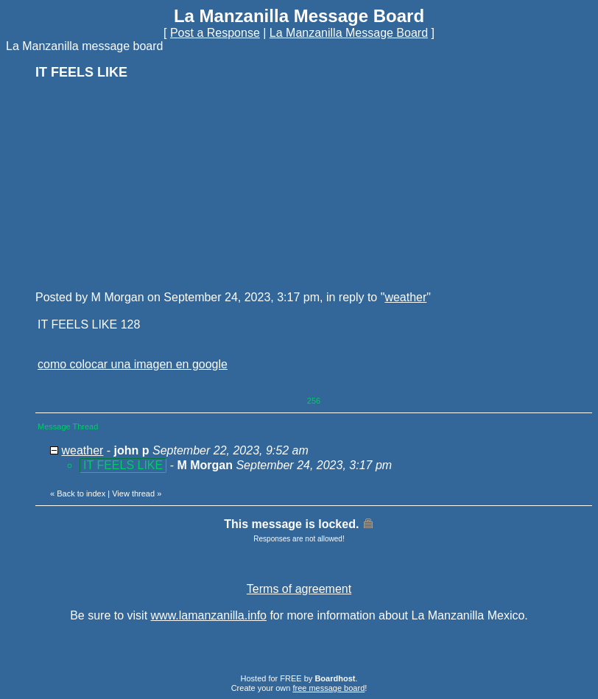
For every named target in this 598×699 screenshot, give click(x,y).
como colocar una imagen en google (133, 364)
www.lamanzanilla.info (209, 615)
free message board (328, 688)
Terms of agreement (299, 589)
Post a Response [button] (215, 33)
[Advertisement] (145, 184)
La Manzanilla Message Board (349, 33)
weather (405, 297)
